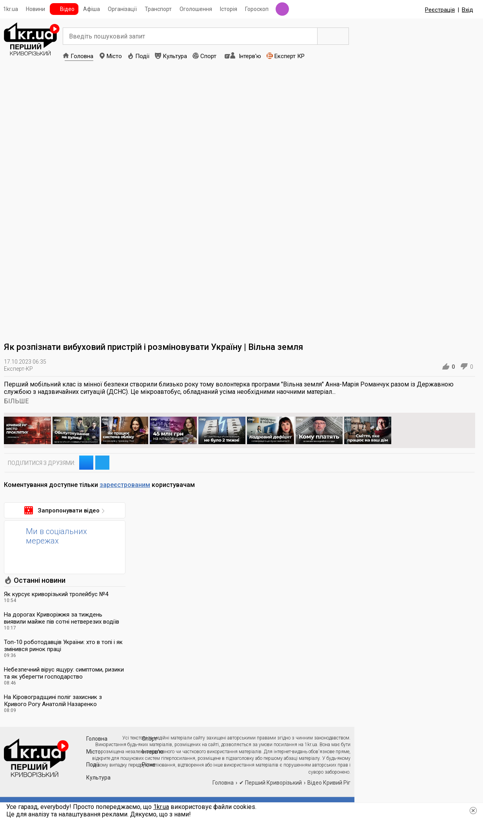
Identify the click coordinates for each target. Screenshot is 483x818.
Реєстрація (440, 9)
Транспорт (158, 9)
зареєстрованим (125, 485)
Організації (122, 9)
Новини (35, 9)
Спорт (208, 56)
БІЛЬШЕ (16, 401)
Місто (114, 56)
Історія (228, 9)
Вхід (467, 9)
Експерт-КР (18, 369)
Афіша (91, 9)
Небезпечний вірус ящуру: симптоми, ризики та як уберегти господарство (64, 673)
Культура (175, 56)
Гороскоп (257, 9)
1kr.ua (10, 9)
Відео (67, 9)
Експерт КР (289, 56)
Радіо (282, 9)
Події (142, 56)
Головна (82, 56)
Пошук (333, 36)
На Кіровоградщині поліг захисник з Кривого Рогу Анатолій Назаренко (53, 701)
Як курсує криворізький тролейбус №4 (56, 594)
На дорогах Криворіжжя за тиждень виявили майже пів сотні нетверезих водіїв (61, 618)
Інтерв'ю (250, 56)
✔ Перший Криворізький (270, 783)
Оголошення (196, 9)
